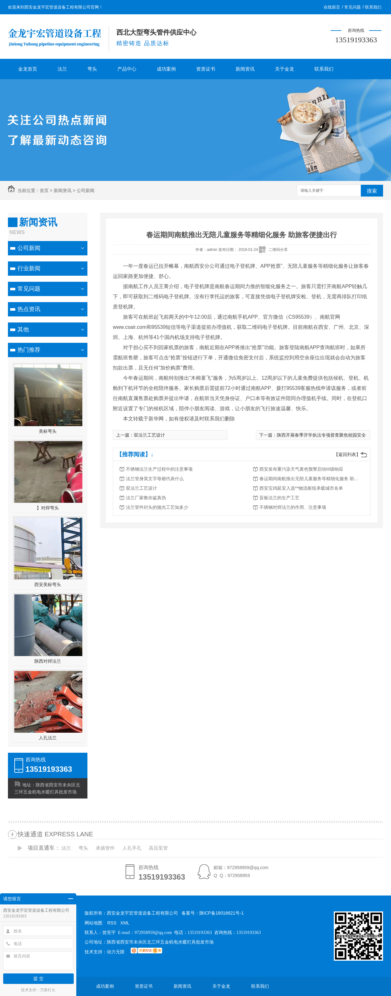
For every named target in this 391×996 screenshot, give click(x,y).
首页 (44, 190)
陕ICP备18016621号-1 (221, 913)
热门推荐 (28, 350)
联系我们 (373, 7)
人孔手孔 (131, 848)
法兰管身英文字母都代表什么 (155, 478)
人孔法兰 (48, 737)
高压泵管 (158, 848)
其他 (23, 329)
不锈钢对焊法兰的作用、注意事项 (292, 507)
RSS (112, 922)
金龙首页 (27, 69)
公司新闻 (85, 190)
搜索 (372, 191)
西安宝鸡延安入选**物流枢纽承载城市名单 (301, 488)
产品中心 (126, 69)
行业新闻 (28, 268)
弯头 (92, 69)
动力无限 (116, 951)
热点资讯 (28, 309)
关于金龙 (284, 69)
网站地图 (93, 922)
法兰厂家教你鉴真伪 (146, 497)
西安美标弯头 (47, 584)
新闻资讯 (245, 69)
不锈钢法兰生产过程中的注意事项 (159, 469)
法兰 (62, 69)
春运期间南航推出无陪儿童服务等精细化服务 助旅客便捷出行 (310, 478)
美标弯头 (48, 431)
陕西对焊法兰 (47, 661)
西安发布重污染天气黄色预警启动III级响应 (301, 469)
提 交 (38, 978)
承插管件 (105, 848)
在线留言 (332, 7)
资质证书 (205, 69)
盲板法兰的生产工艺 (279, 497)
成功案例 (166, 69)
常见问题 (352, 7)
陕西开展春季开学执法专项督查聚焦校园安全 (321, 435)
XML (124, 922)
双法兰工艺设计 (149, 435)
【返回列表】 (347, 454)
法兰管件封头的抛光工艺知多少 (157, 507)
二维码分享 (278, 249)
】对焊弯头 (48, 507)
